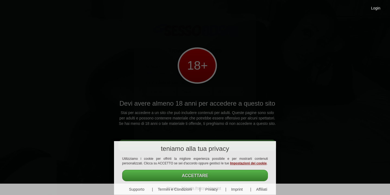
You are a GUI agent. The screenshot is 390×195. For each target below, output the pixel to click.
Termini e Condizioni (175, 189)
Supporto (136, 189)
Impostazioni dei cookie (248, 163)
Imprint (237, 189)
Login (375, 8)
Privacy (211, 189)
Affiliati (261, 189)
